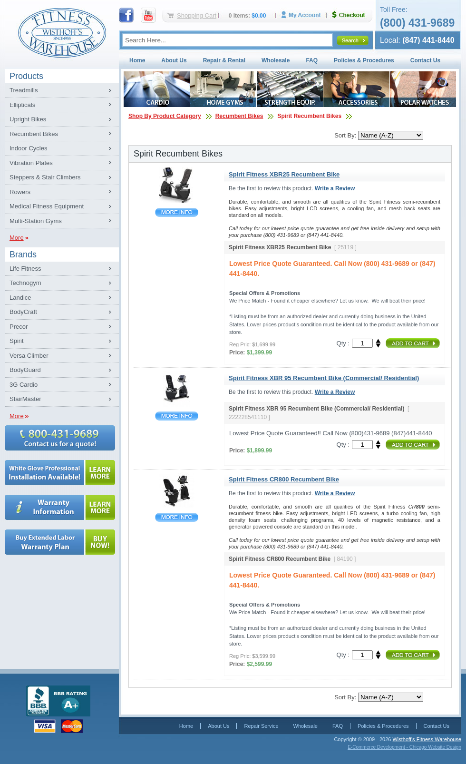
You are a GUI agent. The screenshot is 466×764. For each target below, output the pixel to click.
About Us (173, 60)
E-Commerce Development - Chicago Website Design (404, 747)
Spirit (17, 340)
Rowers (20, 192)
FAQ (312, 60)
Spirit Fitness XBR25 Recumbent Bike (176, 212)
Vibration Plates (31, 163)
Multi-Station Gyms (36, 221)
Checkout (352, 15)
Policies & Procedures (364, 60)
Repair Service (261, 726)
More (17, 237)
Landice (20, 297)
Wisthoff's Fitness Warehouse (426, 739)
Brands (23, 254)
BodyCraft (23, 311)
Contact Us (425, 60)
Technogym (25, 282)
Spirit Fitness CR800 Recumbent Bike (176, 517)
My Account (304, 15)
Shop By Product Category (164, 116)
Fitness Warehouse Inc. (62, 32)
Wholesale (276, 60)
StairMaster (25, 398)
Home (137, 60)
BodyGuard (25, 369)
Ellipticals (22, 104)
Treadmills (24, 90)
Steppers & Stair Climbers (45, 177)
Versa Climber (29, 355)
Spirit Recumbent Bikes (309, 116)
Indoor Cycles (28, 148)
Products (26, 76)
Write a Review (335, 188)
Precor (19, 326)
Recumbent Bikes (34, 133)
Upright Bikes (28, 119)
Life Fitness (25, 268)
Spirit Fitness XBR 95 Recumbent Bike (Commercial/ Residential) (176, 416)
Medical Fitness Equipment (47, 206)
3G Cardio (24, 384)
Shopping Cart (196, 15)
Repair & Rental (224, 60)
